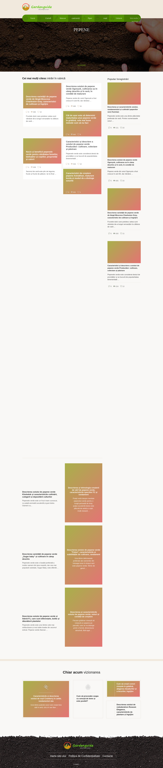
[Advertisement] (81, 46)
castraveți (76, 18)
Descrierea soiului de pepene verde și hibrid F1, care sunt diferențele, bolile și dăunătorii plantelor (40, 618)
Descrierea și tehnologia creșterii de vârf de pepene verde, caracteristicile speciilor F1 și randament (83, 491)
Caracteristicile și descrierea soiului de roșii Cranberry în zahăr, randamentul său (46, 698)
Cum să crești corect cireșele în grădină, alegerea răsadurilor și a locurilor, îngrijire (127, 687)
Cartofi (48, 18)
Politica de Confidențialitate (84, 756)
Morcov (63, 18)
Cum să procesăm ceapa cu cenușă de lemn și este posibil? (87, 698)
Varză (32, 18)
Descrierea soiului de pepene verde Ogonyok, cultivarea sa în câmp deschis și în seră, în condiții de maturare (81, 90)
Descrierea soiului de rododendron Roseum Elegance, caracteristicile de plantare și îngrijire (126, 710)
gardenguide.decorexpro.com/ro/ (40, 7)
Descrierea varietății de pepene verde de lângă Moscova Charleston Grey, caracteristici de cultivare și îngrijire (123, 215)
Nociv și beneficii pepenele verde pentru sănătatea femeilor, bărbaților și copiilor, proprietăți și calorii (42, 155)
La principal (82, 65)
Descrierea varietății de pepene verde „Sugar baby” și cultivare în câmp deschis (39, 556)
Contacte (107, 756)
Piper (90, 18)
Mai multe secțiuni (134, 19)
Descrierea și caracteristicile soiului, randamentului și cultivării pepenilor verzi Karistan (122, 109)
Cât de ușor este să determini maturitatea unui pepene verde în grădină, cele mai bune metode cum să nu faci (81, 119)
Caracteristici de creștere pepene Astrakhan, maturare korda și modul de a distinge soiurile (80, 177)
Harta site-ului (58, 756)
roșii (105, 18)
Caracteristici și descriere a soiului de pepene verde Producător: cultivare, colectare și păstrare (81, 145)
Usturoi (119, 18)
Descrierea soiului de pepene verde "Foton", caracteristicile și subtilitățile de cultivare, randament (83, 552)
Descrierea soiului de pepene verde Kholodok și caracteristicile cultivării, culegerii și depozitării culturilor (39, 494)
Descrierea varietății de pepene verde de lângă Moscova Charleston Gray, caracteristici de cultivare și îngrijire (41, 100)
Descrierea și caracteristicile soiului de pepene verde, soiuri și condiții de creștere (83, 614)
